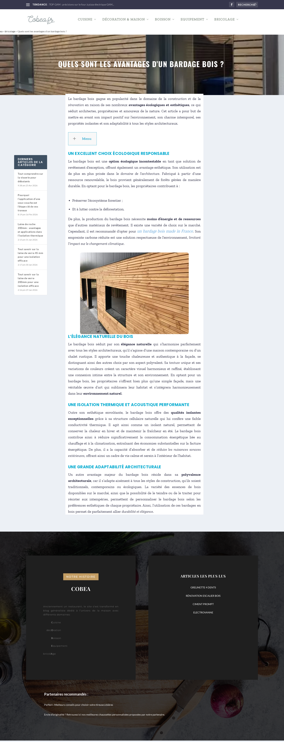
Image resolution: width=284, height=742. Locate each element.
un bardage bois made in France (165, 232)
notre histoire (80, 578)
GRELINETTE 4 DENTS (203, 588)
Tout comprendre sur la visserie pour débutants (30, 179)
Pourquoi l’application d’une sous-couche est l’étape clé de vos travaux (29, 204)
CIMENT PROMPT (203, 605)
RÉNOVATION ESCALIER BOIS (203, 597)
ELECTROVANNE (203, 613)
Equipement (192, 20)
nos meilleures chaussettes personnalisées (105, 716)
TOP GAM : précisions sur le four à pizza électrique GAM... (81, 4)
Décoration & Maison (123, 20)
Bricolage (224, 20)
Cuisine (85, 20)
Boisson (163, 20)
